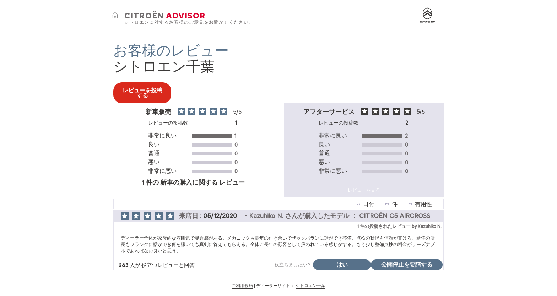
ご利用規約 (242, 285)
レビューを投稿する (142, 93)
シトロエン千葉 (310, 285)
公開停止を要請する (406, 264)
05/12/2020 (221, 216)
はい (342, 264)
